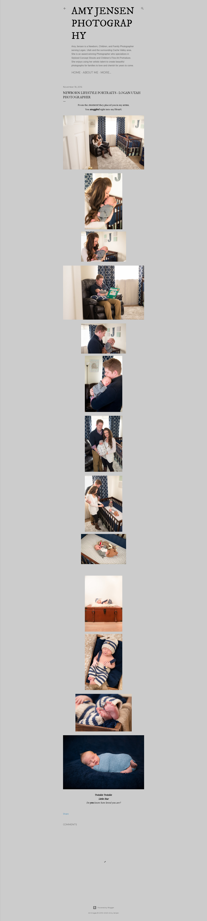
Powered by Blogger (103, 907)
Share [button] (66, 814)
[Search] (142, 8)
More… (105, 72)
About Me (90, 72)
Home (76, 72)
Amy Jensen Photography (102, 23)
